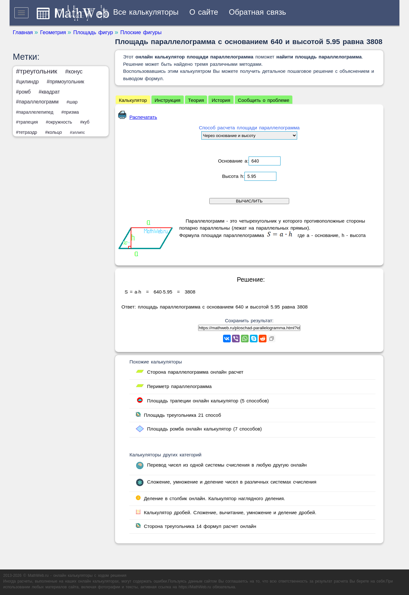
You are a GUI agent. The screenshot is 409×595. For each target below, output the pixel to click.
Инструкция (168, 100)
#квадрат (49, 92)
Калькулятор (133, 100)
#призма (70, 112)
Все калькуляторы (146, 12)
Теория (196, 100)
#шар (72, 101)
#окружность (59, 122)
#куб (84, 122)
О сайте (203, 12)
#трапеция (27, 122)
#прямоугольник (65, 81)
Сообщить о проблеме (263, 100)
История (221, 100)
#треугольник (36, 71)
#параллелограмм (37, 101)
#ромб (23, 92)
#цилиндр (27, 81)
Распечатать (137, 117)
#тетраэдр (26, 132)
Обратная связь (257, 12)
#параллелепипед (34, 112)
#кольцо (53, 132)
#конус (73, 71)
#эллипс (77, 132)
